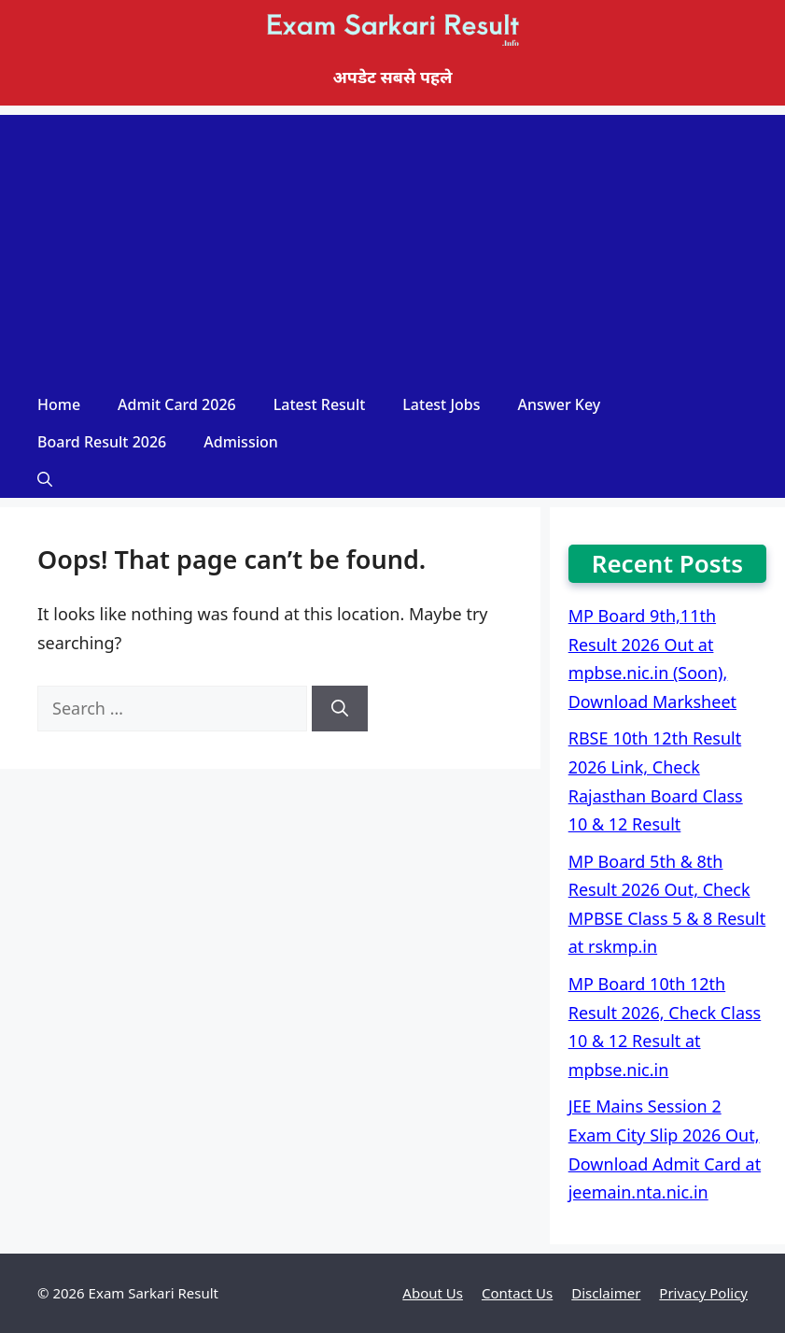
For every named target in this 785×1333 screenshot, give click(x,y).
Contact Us (517, 1292)
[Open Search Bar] (45, 479)
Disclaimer (605, 1292)
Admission (240, 442)
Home (58, 404)
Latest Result (319, 404)
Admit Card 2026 (177, 404)
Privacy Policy (703, 1292)
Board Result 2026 (101, 442)
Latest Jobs (441, 404)
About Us (432, 1292)
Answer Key (559, 404)
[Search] (340, 708)
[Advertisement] (392, 245)
